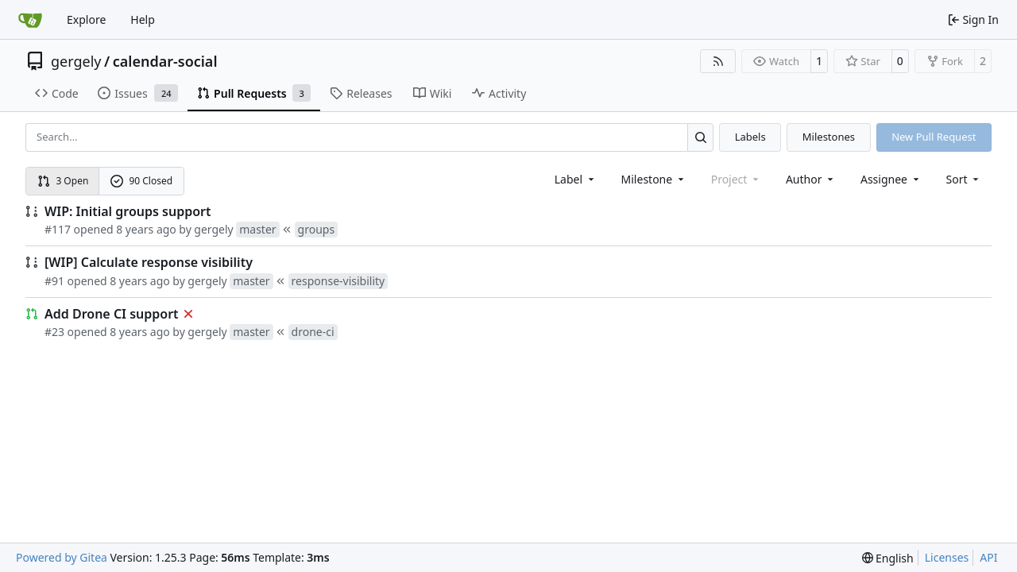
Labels (750, 136)
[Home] (30, 20)
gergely (76, 61)
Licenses (947, 557)
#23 (54, 331)
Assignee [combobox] (891, 179)
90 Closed (141, 180)
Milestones (828, 136)
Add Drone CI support (111, 314)
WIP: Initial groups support (127, 211)
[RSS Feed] (718, 61)
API (988, 557)
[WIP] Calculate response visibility (148, 262)
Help (142, 19)
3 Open (63, 180)
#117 (57, 229)
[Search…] (700, 137)
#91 (54, 280)
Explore (86, 19)
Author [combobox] (811, 179)
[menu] (964, 179)
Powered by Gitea (61, 557)
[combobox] (575, 179)
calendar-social (165, 61)
